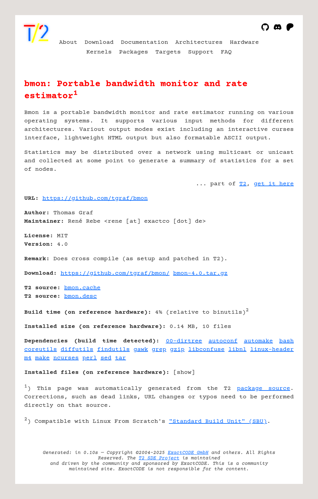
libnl (237, 349)
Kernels (99, 52)
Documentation (144, 42)
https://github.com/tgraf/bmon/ (115, 273)
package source (263, 388)
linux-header (272, 349)
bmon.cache (82, 287)
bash (286, 341)
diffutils (77, 349)
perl (89, 358)
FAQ (226, 52)
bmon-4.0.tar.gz (200, 273)
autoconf (222, 341)
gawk (141, 349)
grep (159, 349)
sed (106, 358)
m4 (27, 358)
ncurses (66, 358)
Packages (133, 52)
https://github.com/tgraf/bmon (95, 198)
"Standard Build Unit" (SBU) (218, 421)
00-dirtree (184, 341)
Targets (168, 52)
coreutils (40, 349)
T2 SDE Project (159, 458)
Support (201, 52)
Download (99, 42)
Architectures (199, 42)
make (42, 358)
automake (258, 341)
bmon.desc (80, 296)
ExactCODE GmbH (188, 452)
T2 (243, 183)
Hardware (244, 42)
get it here (274, 183)
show (184, 372)
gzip (177, 349)
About (68, 42)
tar (120, 358)
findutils (113, 349)
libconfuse (206, 349)
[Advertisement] (275, 233)
